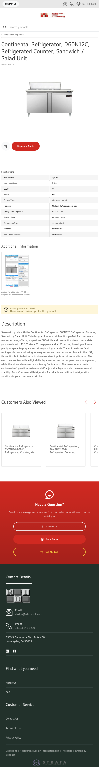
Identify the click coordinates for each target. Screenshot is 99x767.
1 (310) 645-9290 (25, 627)
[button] (94, 402)
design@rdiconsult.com (28, 614)
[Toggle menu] (4, 15)
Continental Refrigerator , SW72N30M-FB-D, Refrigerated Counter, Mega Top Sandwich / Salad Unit (21, 449)
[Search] (49, 26)
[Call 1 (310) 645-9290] (72, 4)
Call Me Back (86, 4)
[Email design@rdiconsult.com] (65, 4)
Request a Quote (25, 146)
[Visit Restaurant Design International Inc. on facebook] (14, 650)
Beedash (11, 754)
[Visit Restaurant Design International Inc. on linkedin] (7, 650)
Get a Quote (49, 539)
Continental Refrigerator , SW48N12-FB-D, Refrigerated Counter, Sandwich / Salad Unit (64, 449)
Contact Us (10, 4)
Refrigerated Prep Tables (14, 34)
